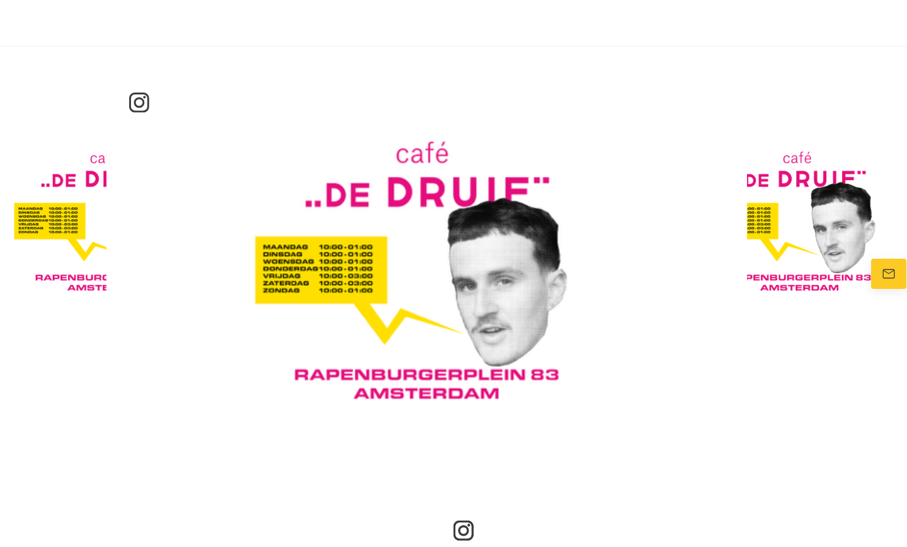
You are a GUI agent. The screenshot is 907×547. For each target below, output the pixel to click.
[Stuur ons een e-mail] (888, 274)
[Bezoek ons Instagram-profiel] (139, 103)
